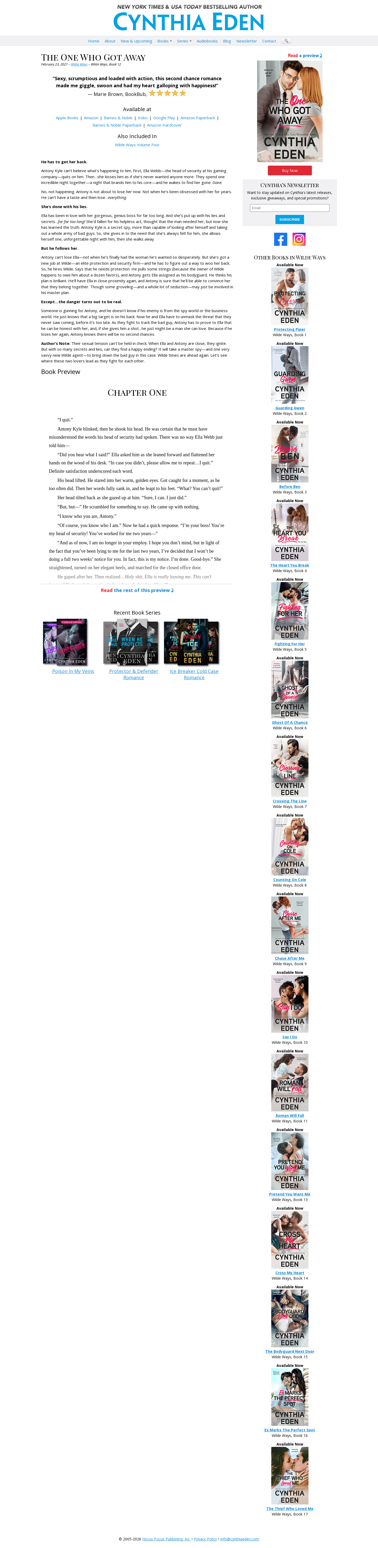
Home (93, 41)
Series (182, 41)
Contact (269, 41)
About (110, 41)
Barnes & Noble (118, 117)
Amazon (91, 117)
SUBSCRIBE (289, 219)
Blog (227, 41)
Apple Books (67, 117)
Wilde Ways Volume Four (137, 144)
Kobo (143, 117)
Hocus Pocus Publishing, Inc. (166, 1538)
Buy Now (290, 170)
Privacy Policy (205, 1538)
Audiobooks (207, 41)
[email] (289, 208)
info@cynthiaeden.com (239, 1538)
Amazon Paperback (197, 117)
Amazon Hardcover (164, 125)
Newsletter (246, 41)
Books (163, 41)
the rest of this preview (135, 590)
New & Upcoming (136, 41)
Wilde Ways (79, 64)
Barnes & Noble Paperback (117, 125)
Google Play (164, 117)
